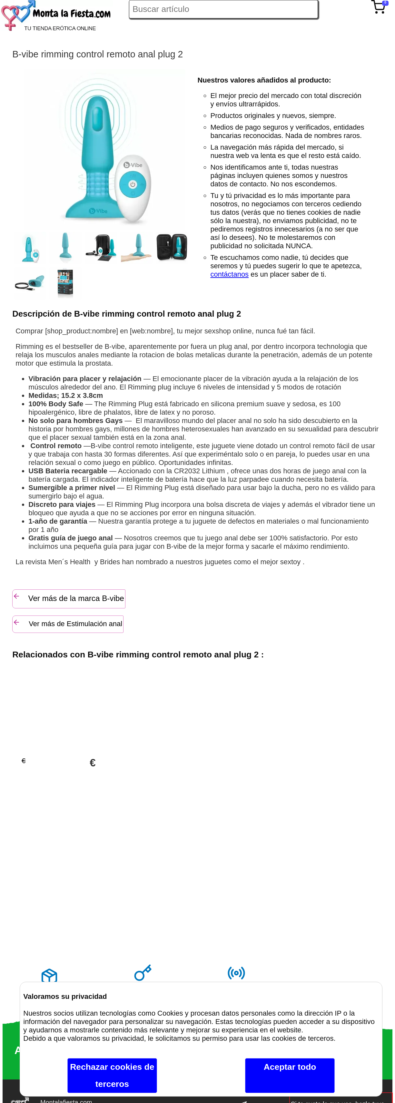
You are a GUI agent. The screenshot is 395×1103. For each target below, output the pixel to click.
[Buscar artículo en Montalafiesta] (223, 9)
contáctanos (229, 274)
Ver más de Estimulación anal (67, 623)
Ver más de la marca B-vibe (68, 597)
